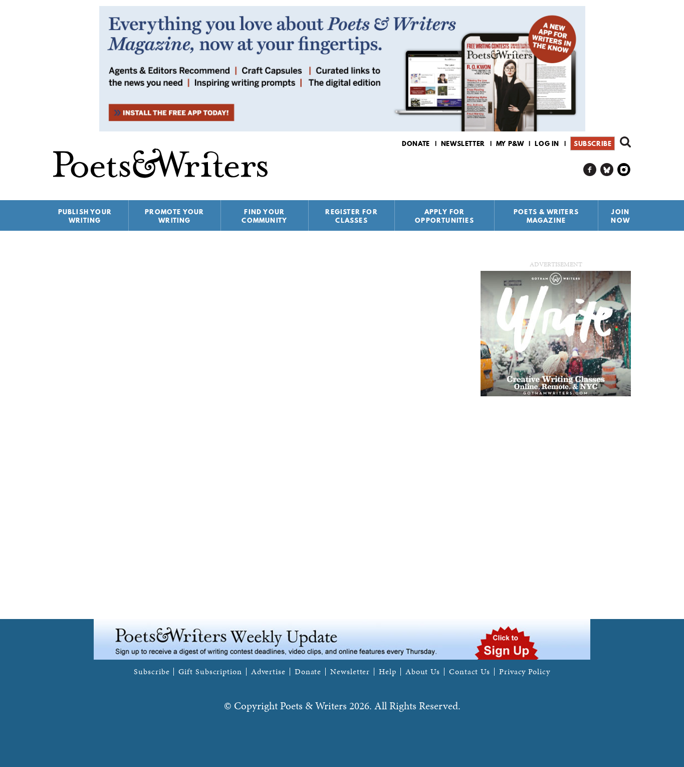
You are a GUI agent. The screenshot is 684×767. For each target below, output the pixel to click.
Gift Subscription (210, 672)
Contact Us (469, 672)
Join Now (620, 216)
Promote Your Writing (174, 216)
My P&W (510, 143)
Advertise (268, 672)
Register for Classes (351, 216)
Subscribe (592, 143)
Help (387, 672)
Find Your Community (264, 216)
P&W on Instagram (624, 170)
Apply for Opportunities (444, 216)
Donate (416, 143)
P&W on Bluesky (607, 170)
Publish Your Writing (85, 216)
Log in (547, 143)
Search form (625, 141)
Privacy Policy (524, 672)
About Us (422, 672)
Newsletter (463, 143)
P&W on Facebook (590, 170)
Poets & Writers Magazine (546, 216)
